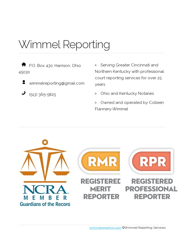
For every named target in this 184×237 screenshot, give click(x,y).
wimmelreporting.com (105, 228)
